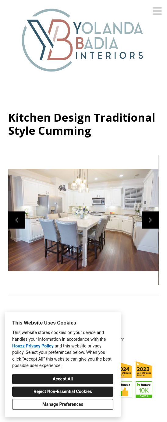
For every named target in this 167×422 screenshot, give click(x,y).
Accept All (63, 379)
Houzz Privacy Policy (33, 346)
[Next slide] (150, 220)
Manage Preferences (62, 404)
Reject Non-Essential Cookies (63, 391)
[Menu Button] (157, 11)
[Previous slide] (16, 220)
